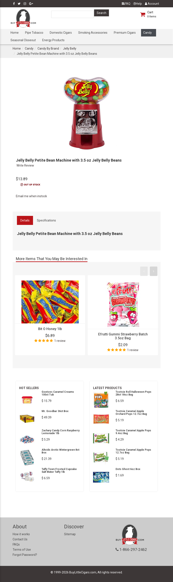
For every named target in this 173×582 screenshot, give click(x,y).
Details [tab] (25, 220)
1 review (60, 341)
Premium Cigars (125, 32)
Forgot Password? (25, 554)
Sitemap (70, 534)
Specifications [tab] (46, 220)
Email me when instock (31, 196)
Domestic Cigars (61, 32)
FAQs (16, 544)
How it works (21, 534)
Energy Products (53, 40)
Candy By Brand (48, 48)
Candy (147, 32)
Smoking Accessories (92, 32)
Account (152, 3)
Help (137, 3)
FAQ (126, 3)
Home (15, 32)
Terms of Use (22, 549)
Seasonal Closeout (23, 40)
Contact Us (20, 539)
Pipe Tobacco (34, 32)
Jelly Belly (69, 48)
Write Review (25, 165)
